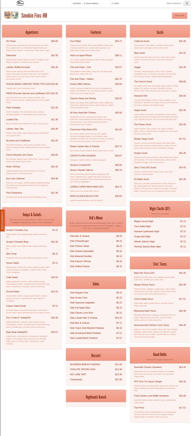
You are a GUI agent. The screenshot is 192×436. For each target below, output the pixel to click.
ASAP (116, 3)
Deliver (78, 3)
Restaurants (174, 3)
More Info (179, 15)
